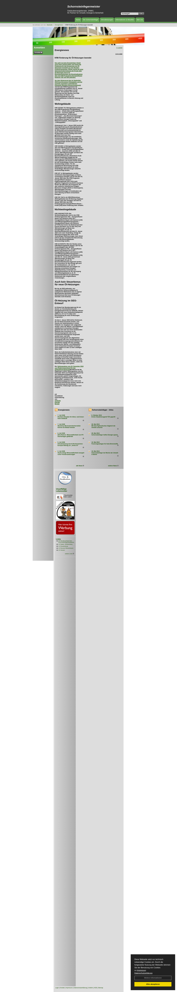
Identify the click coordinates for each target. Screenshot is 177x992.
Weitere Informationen (153, 978)
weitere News (113, 466)
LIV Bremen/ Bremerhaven (65, 548)
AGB (95, 988)
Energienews (64, 410)
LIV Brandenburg (63, 546)
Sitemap (100, 988)
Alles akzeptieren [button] (153, 984)
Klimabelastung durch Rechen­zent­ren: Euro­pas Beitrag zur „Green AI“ (70, 444)
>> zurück (119, 48)
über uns (140, 20)
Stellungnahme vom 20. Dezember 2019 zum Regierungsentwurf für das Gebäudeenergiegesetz (69, 368)
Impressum (141, 970)
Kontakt (62, 988)
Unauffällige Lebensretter (61, 490)
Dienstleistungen (107, 20)
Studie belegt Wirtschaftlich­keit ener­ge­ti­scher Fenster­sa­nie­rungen (71, 453)
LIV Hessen (61, 550)
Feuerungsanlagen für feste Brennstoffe (104, 444)
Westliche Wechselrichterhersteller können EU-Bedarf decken (69, 426)
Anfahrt (90, 988)
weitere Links (69, 553)
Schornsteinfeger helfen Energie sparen (104, 435)
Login (57, 988)
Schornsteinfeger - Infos (102, 410)
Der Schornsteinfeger (90, 20)
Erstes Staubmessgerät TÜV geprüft (103, 417)
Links (58, 539)
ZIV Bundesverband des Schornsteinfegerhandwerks (66, 541)
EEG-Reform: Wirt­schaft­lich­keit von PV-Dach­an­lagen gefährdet (71, 435)
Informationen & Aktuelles (125, 20)
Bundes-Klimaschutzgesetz (71, 85)
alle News (80, 466)
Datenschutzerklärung (143, 973)
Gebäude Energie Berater (58, 402)
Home (78, 20)
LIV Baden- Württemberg (65, 544)
